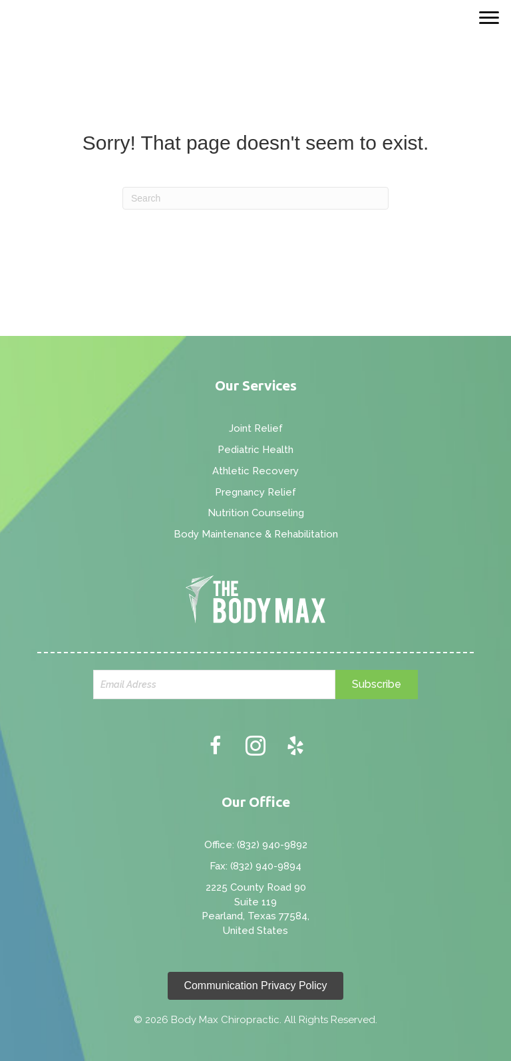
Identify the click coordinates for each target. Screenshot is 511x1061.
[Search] (255, 198)
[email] (214, 684)
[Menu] (489, 18)
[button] (376, 684)
